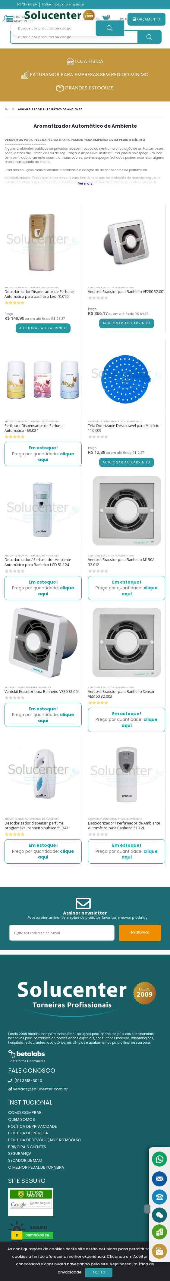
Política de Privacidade (32, 1126)
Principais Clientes (27, 1146)
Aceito (99, 1272)
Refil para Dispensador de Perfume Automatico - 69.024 (34, 428)
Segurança (20, 1153)
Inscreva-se (140, 932)
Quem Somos (21, 1119)
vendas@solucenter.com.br (38, 1089)
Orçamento (146, 19)
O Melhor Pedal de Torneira (36, 1167)
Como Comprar (25, 1112)
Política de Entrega (28, 1133)
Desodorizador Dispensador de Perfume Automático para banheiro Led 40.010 (39, 294)
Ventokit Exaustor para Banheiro (111, 287)
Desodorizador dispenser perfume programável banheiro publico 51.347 (36, 826)
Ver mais (85, 183)
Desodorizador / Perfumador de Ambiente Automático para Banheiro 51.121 (124, 826)
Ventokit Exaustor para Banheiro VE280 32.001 (126, 291)
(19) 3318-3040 (25, 1080)
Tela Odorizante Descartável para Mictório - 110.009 (125, 428)
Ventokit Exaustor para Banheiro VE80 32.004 (42, 691)
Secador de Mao (25, 1160)
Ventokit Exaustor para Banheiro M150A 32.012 (121, 562)
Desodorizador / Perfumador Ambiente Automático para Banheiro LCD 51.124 (38, 562)
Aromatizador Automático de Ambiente (50, 109)
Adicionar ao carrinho (43, 328)
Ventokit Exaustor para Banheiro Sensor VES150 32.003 (121, 694)
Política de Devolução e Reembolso (44, 1139)
